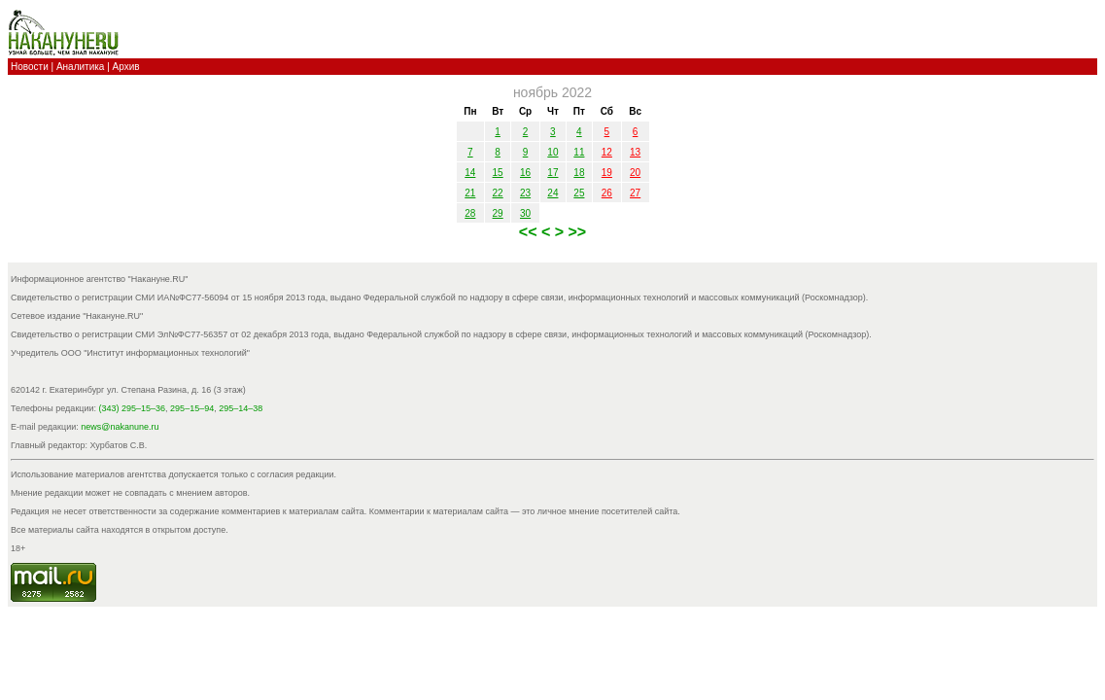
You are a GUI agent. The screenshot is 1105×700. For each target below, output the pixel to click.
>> (578, 232)
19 (607, 172)
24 (552, 193)
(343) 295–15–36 (132, 408)
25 (578, 193)
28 (470, 213)
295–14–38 (240, 408)
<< (530, 232)
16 (525, 172)
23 (525, 193)
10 (552, 152)
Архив (126, 66)
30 (525, 213)
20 (635, 172)
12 (607, 152)
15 (498, 172)
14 (470, 172)
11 (578, 152)
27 (635, 193)
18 (578, 172)
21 (470, 193)
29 (498, 213)
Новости (30, 66)
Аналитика (80, 66)
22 (498, 193)
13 (635, 152)
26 (607, 193)
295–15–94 (192, 408)
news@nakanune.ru (119, 427)
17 (552, 172)
